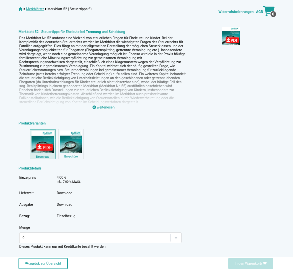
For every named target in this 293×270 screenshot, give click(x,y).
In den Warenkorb (251, 264)
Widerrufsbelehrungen (236, 12)
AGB (259, 12)
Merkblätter (35, 9)
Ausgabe (26, 204)
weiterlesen (103, 107)
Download (64, 193)
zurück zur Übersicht (43, 264)
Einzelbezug (66, 216)
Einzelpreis (27, 178)
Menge (24, 228)
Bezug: (24, 216)
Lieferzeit (26, 193)
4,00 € (69, 180)
